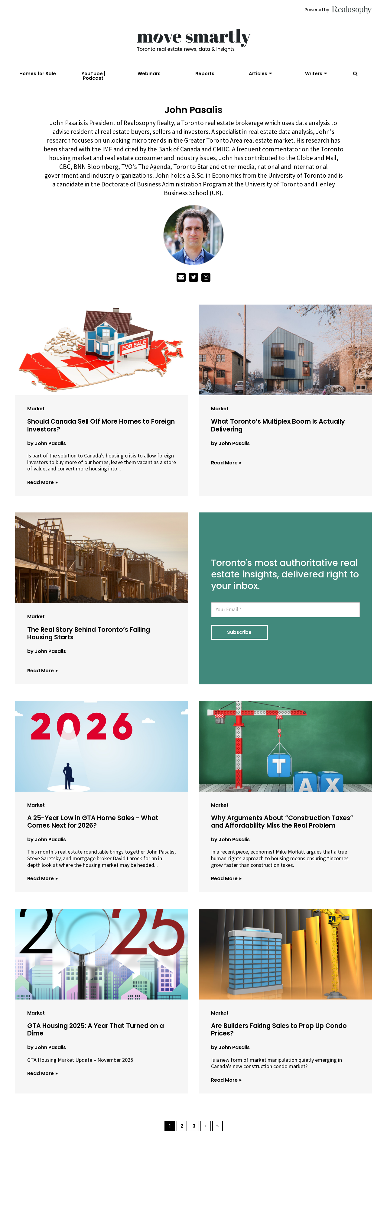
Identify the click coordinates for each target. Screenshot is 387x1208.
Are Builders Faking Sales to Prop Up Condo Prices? (279, 1031)
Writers (313, 73)
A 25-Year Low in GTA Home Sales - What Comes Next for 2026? (92, 823)
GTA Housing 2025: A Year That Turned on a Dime (95, 1031)
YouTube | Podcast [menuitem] (93, 75)
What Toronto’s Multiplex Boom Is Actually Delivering (278, 427)
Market (36, 410)
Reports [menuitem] (204, 73)
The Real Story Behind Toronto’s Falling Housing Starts (88, 635)
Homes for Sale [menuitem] (37, 73)
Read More (42, 484)
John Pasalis (50, 444)
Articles (258, 73)
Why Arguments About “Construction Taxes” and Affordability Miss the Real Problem (282, 823)
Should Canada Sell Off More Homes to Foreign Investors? (101, 427)
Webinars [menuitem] (149, 73)
